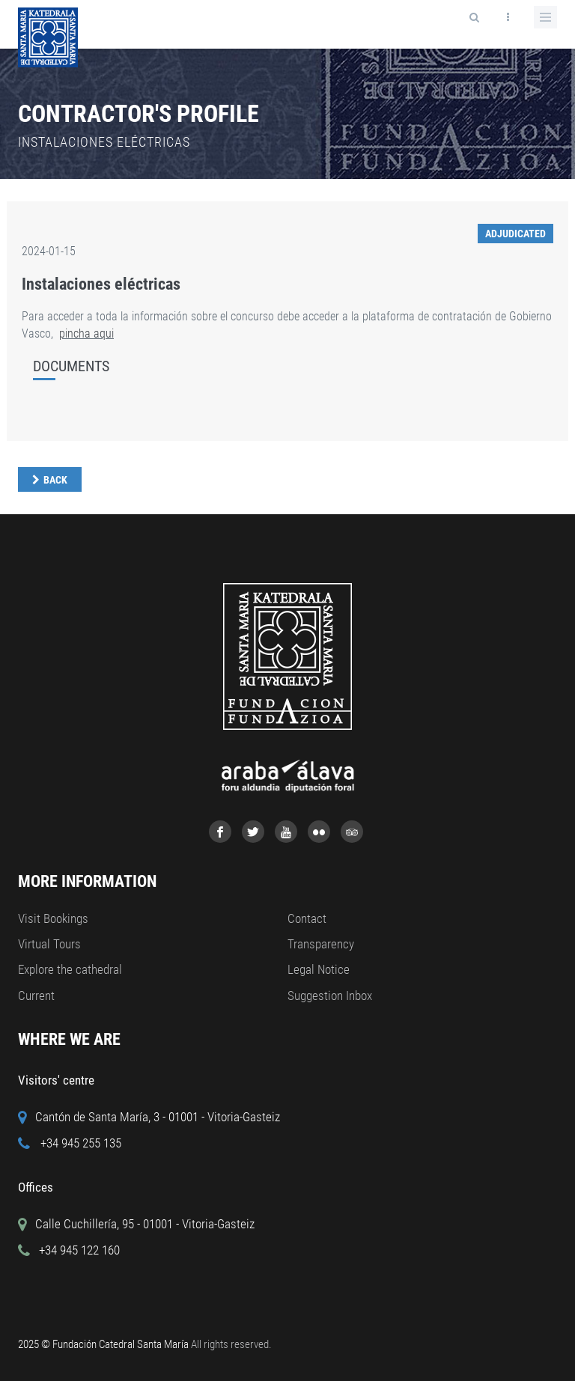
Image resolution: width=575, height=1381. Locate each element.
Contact (307, 918)
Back (55, 480)
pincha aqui (86, 333)
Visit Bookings (53, 918)
